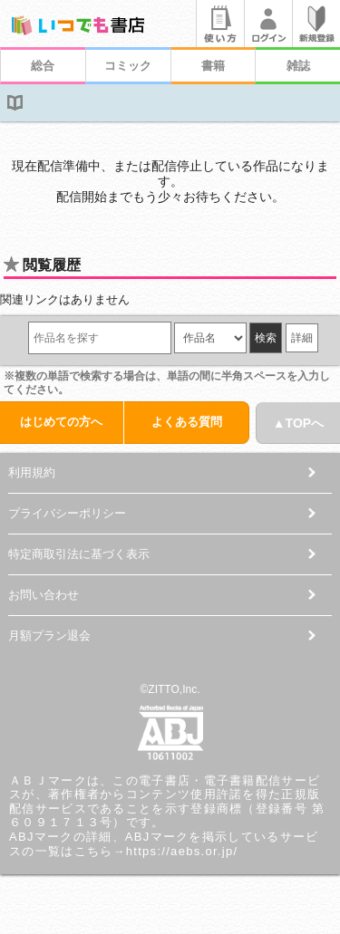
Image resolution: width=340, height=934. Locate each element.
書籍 (213, 65)
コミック (127, 65)
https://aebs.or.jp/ (182, 851)
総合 (42, 65)
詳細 (302, 338)
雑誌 (298, 65)
